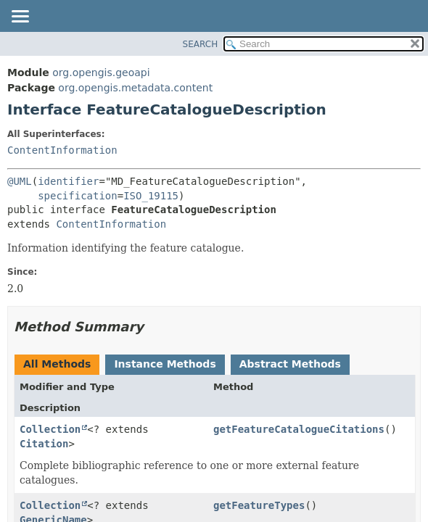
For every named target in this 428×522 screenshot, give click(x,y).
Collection (50, 429)
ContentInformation (62, 150)
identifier (68, 181)
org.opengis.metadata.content (135, 88)
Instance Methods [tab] (164, 364)
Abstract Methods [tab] (290, 364)
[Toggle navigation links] (19, 17)
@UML (19, 181)
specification (78, 196)
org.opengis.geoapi (100, 72)
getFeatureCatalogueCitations (298, 429)
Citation (44, 444)
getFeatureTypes (259, 505)
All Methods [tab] (57, 364)
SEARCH (200, 44)
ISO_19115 (150, 196)
